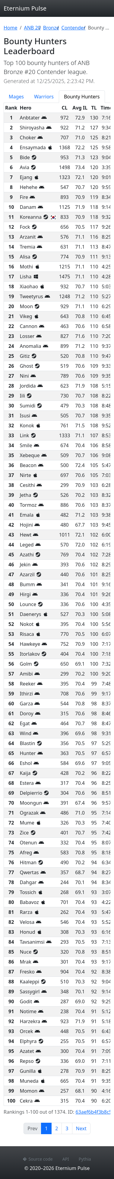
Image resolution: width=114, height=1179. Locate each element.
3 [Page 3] (66, 1128)
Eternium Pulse (25, 8)
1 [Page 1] (48, 1128)
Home (10, 27)
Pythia (85, 1159)
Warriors (44, 96)
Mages (16, 96)
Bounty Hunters (82, 96)
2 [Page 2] (56, 1128)
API (65, 1159)
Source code (37, 1159)
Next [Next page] (81, 1128)
